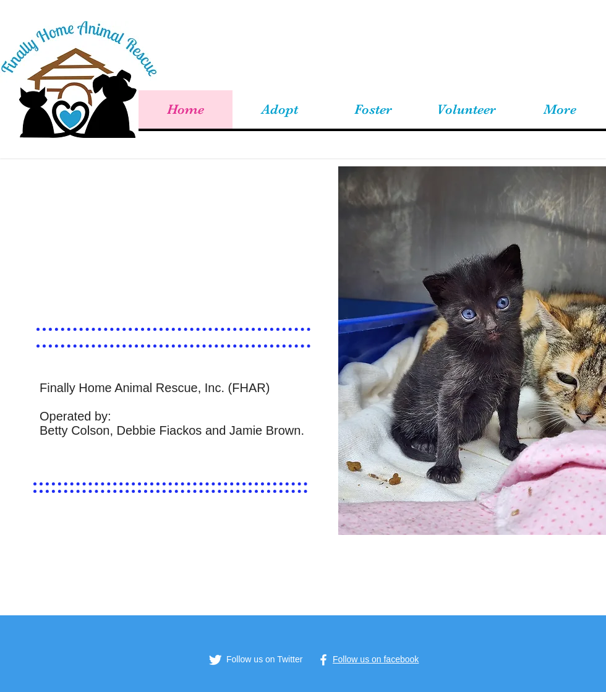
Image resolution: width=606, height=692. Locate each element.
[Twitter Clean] (215, 659)
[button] (279, 109)
